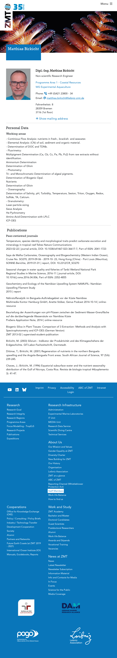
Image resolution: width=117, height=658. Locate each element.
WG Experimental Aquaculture (53, 86)
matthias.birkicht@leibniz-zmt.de (65, 98)
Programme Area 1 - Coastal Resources (58, 82)
